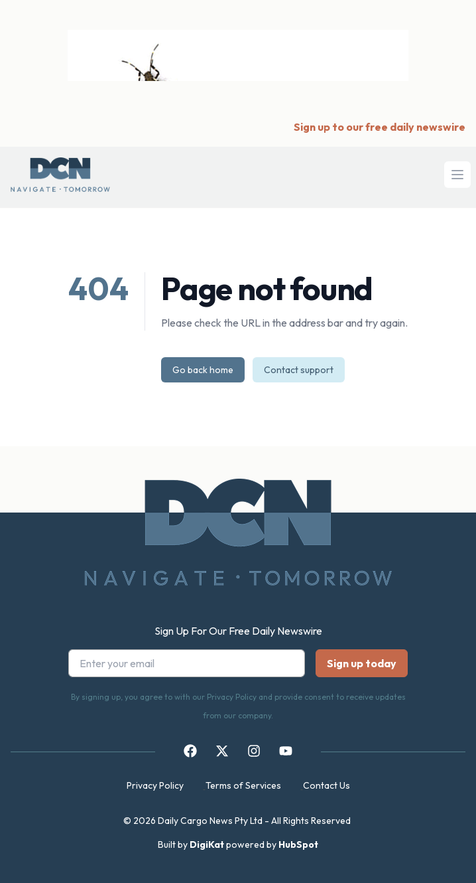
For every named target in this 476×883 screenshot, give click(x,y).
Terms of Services (243, 785)
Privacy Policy (155, 785)
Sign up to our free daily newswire (379, 126)
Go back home (202, 370)
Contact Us (326, 785)
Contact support (298, 370)
